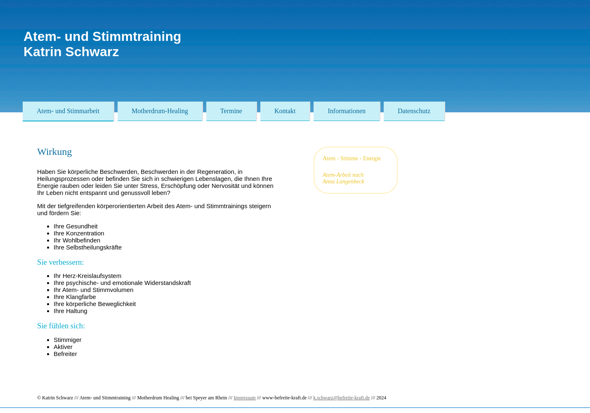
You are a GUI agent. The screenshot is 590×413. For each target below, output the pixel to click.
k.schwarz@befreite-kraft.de (341, 398)
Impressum (244, 398)
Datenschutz (414, 110)
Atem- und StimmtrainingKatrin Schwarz (102, 44)
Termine (231, 110)
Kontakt (285, 110)
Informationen (347, 110)
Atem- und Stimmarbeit (68, 110)
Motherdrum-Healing (160, 110)
